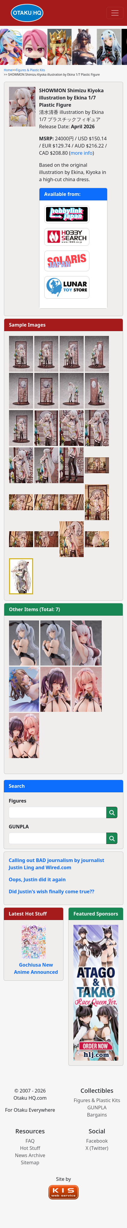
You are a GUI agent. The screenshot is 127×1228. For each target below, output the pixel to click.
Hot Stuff (30, 1148)
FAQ (30, 1141)
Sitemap (30, 1162)
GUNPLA (19, 826)
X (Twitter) (96, 1148)
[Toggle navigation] (115, 13)
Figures (17, 800)
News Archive (30, 1155)
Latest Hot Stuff (28, 913)
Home (8, 70)
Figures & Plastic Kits (30, 70)
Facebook (97, 1141)
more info (81, 153)
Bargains (97, 1114)
